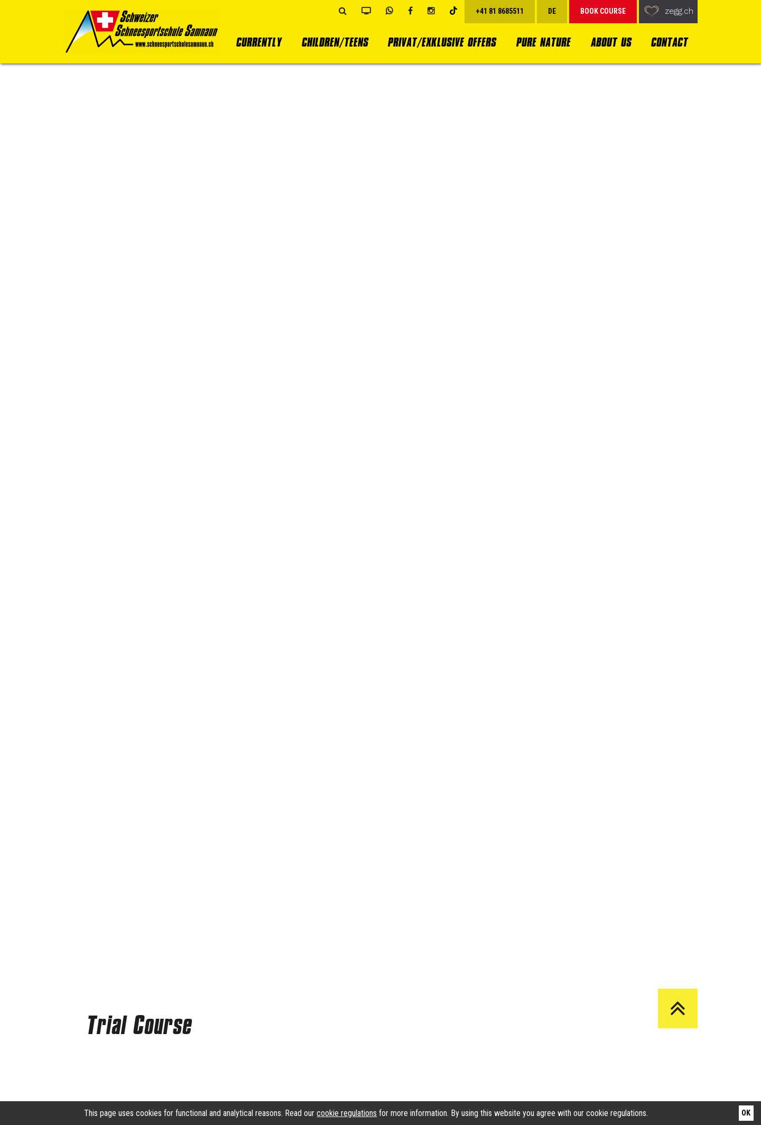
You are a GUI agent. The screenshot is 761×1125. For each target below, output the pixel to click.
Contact (669, 42)
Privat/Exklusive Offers (441, 42)
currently (258, 42)
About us (610, 42)
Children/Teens (334, 42)
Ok (745, 1113)
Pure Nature (543, 42)
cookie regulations (347, 1113)
